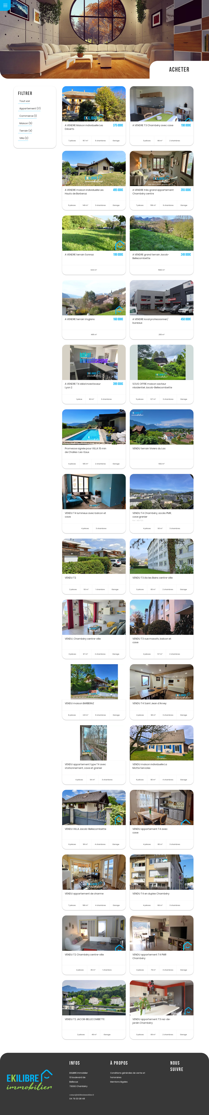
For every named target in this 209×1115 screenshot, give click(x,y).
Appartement (30, 108)
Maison (25, 123)
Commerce (28, 116)
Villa (23, 138)
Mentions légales (119, 1081)
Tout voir (24, 101)
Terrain (25, 130)
